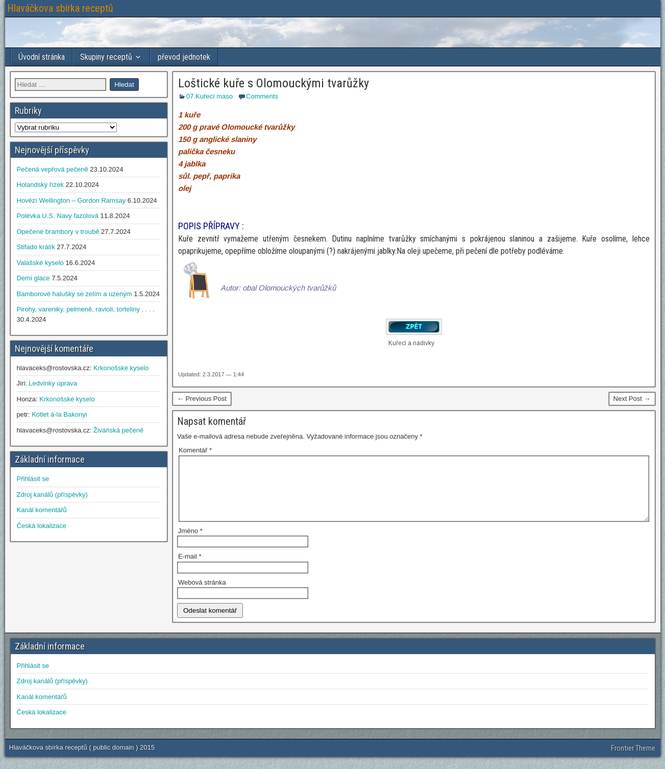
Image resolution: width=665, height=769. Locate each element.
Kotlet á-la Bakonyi (59, 414)
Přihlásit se (33, 479)
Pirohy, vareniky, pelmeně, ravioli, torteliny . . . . (86, 309)
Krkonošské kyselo (121, 368)
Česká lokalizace (42, 526)
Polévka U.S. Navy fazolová (57, 216)
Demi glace (33, 278)
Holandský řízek (40, 184)
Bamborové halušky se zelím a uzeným (74, 294)
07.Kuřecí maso (209, 96)
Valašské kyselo (40, 263)
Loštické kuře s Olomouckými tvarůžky (273, 83)
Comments (262, 96)
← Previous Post (202, 398)
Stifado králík (36, 247)
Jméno (190, 543)
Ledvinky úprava (53, 383)
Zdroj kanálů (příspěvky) (52, 494)
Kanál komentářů (42, 510)
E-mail (190, 568)
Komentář (195, 450)
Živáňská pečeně (118, 430)
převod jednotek (184, 57)
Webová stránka (202, 594)
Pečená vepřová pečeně (52, 169)
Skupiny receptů (106, 57)
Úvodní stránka (41, 57)
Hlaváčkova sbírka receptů (60, 8)
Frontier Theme (633, 760)
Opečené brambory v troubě (58, 231)
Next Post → (632, 398)
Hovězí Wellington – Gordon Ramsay (71, 200)
